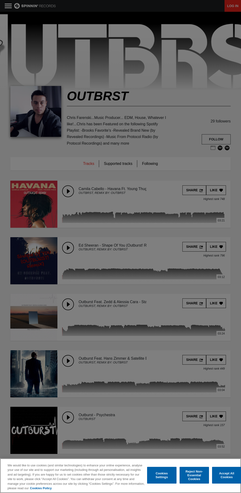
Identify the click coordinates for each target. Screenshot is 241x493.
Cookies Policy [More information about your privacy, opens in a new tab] (41, 488)
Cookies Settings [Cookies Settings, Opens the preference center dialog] (162, 475)
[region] (120, 475)
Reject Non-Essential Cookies (194, 475)
